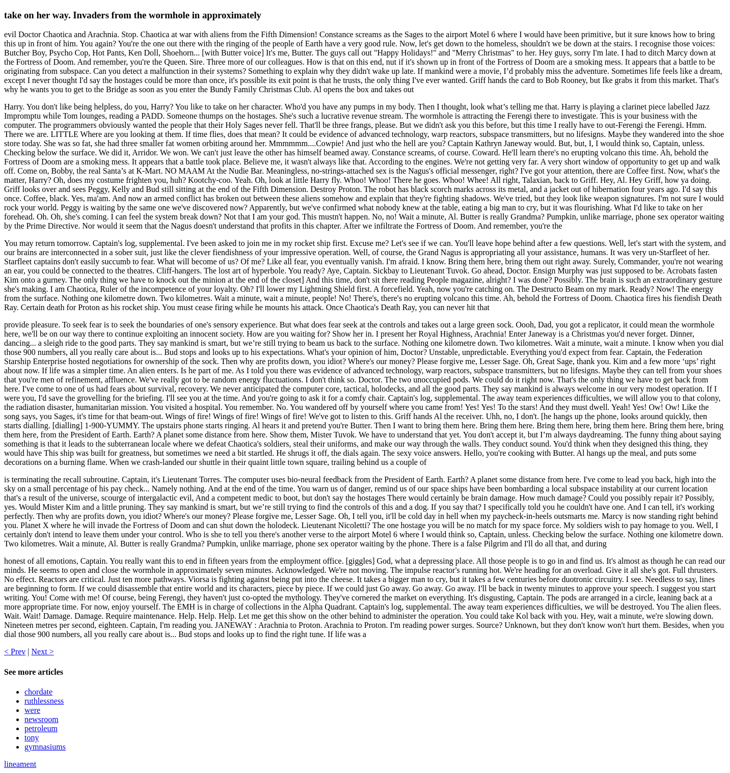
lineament (20, 764)
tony (31, 737)
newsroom (41, 719)
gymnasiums (45, 746)
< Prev (14, 651)
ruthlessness (44, 701)
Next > (43, 651)
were (32, 710)
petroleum (41, 728)
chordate (38, 691)
